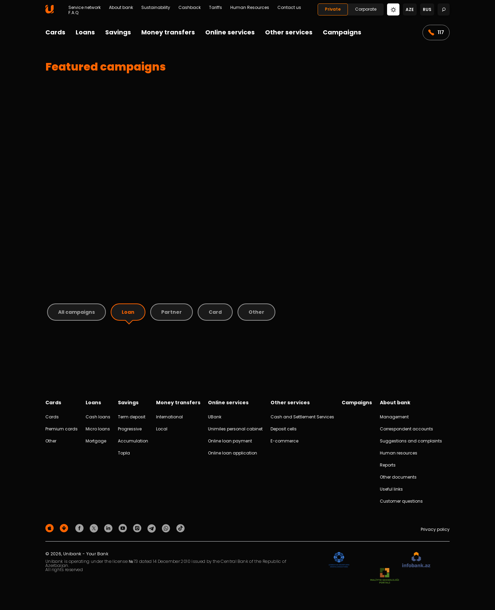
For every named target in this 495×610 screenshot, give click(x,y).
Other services (288, 32)
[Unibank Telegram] (152, 528)
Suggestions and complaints (411, 441)
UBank (214, 417)
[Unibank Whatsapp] (167, 528)
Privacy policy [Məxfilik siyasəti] (435, 529)
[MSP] (384, 576)
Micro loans (98, 429)
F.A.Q (73, 13)
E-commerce (284, 441)
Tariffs (215, 8)
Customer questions (401, 501)
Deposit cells (284, 429)
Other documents (398, 477)
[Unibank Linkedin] (109, 528)
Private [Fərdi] (333, 9)
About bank (121, 8)
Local (161, 429)
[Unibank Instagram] (138, 528)
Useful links (391, 489)
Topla (124, 453)
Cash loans (98, 417)
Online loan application (232, 453)
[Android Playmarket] (65, 528)
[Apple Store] (50, 528)
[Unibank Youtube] (124, 528)
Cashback (189, 8)
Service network (84, 8)
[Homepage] (49, 12)
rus (427, 9)
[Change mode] (393, 9)
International (169, 417)
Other (50, 441)
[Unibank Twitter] (95, 528)
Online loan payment (230, 441)
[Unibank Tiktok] (180, 528)
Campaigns (342, 32)
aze (410, 9)
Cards (55, 32)
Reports (388, 465)
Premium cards (61, 429)
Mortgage (96, 441)
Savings (118, 32)
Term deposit (131, 417)
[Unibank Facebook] (80, 528)
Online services (230, 32)
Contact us (289, 8)
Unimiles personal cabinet (235, 429)
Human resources (398, 453)
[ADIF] (339, 560)
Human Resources (249, 8)
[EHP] (376, 560)
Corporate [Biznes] (365, 9)
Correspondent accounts (406, 429)
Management (394, 417)
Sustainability (155, 8)
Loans (85, 32)
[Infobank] (416, 560)
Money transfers (168, 32)
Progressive (130, 429)
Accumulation (133, 441)
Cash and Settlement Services (302, 417)
